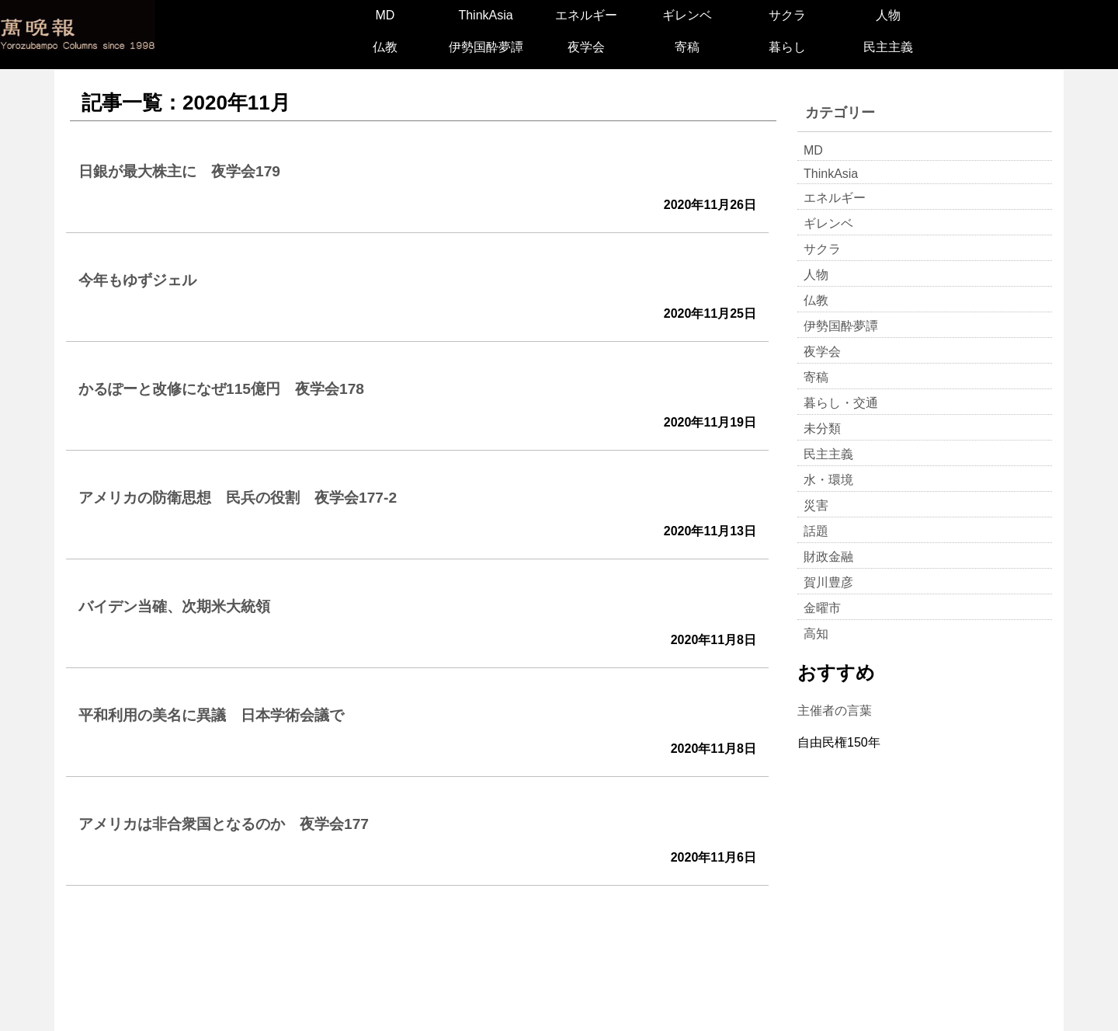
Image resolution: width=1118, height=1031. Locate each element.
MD (384, 15)
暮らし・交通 (841, 402)
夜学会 (586, 47)
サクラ (787, 15)
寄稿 (687, 47)
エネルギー (586, 15)
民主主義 (888, 47)
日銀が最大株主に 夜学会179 (179, 171)
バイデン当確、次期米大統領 (174, 606)
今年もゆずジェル (137, 280)
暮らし (787, 47)
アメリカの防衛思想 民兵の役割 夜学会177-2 (237, 497)
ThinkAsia (485, 15)
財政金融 (828, 556)
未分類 (822, 428)
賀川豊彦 (828, 582)
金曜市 (822, 608)
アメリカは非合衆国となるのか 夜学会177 (223, 824)
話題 (816, 531)
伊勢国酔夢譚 (486, 47)
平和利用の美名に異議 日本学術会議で (211, 715)
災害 (816, 505)
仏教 (385, 47)
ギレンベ (687, 15)
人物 (888, 15)
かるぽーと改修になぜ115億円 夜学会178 (221, 389)
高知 (816, 633)
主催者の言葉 (834, 710)
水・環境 (828, 479)
